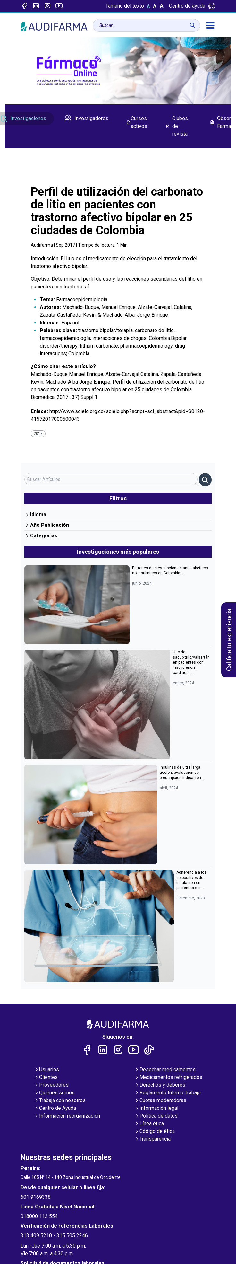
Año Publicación (46, 525)
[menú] (210, 25)
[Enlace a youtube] (59, 6)
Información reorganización (67, 1116)
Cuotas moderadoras (160, 1100)
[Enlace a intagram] (47, 6)
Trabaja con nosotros (60, 1100)
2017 (38, 433)
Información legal (156, 1108)
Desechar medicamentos (165, 1070)
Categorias (40, 536)
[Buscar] (192, 25)
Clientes (46, 1077)
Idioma (35, 514)
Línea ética (149, 1123)
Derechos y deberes (159, 1085)
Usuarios (46, 1070)
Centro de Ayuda (55, 1108)
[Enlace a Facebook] (24, 6)
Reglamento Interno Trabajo (167, 1093)
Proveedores (51, 1085)
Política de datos (156, 1116)
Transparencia (152, 1139)
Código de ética (154, 1131)
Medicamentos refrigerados (168, 1077)
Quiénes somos (54, 1093)
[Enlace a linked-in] (36, 6)
